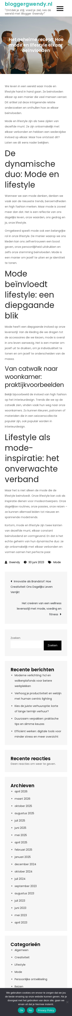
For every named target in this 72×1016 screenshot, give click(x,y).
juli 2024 (20, 879)
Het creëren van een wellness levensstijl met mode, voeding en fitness (39, 608)
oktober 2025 (23, 806)
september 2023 (26, 886)
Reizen (19, 986)
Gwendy (14, 562)
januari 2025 (23, 857)
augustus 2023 (24, 893)
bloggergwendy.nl (28, 4)
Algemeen (21, 950)
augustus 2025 (24, 813)
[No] (67, 1002)
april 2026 (21, 791)
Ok (21, 1010)
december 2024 (25, 864)
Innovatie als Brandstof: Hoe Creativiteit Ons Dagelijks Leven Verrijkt (32, 586)
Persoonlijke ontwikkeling (31, 979)
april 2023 (21, 922)
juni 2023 (20, 908)
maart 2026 (22, 799)
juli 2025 (20, 820)
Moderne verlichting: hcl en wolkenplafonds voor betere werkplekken (33, 680)
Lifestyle (20, 965)
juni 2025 (20, 828)
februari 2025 (23, 850)
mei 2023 (21, 915)
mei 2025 (21, 835)
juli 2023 (20, 901)
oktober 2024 (23, 871)
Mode (57, 562)
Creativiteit (22, 957)
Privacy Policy (46, 1010)
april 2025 (21, 842)
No (30, 1010)
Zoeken (15, 638)
